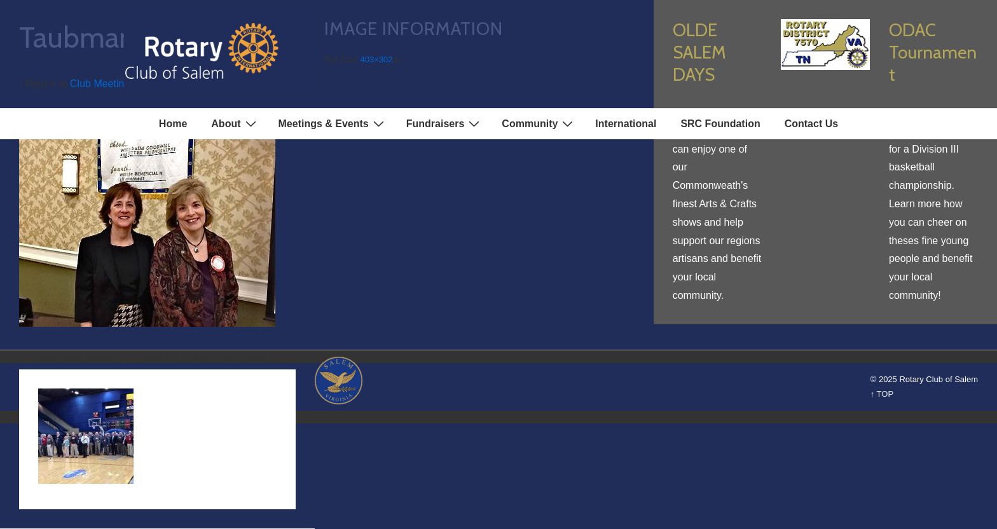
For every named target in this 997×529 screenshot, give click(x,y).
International (625, 123)
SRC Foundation (720, 123)
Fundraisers (444, 123)
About (235, 123)
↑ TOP (881, 394)
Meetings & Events (332, 123)
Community (539, 123)
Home (173, 123)
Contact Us (811, 123)
